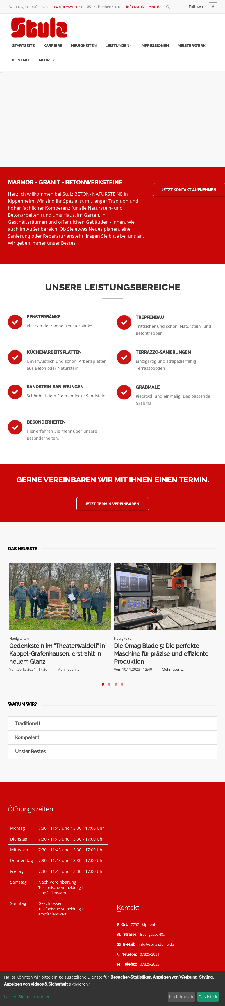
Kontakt (21, 60)
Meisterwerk (192, 45)
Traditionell (27, 723)
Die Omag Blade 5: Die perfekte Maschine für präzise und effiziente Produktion (161, 654)
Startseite (23, 45)
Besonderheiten (46, 438)
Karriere (52, 45)
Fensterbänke (43, 328)
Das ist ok (208, 996)
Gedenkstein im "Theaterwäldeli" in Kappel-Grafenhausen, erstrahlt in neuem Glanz (57, 654)
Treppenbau (150, 333)
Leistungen (118, 45)
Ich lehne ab (181, 996)
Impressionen (154, 45)
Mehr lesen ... (68, 669)
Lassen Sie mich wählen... (29, 996)
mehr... (47, 60)
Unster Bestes (30, 751)
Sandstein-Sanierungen (55, 398)
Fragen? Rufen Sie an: (45, 6)
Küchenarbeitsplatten (54, 368)
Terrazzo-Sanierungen (163, 368)
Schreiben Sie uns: (124, 6)
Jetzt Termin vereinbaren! (112, 504)
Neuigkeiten (84, 45)
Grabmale (148, 403)
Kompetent (26, 737)
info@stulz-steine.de (156, 944)
